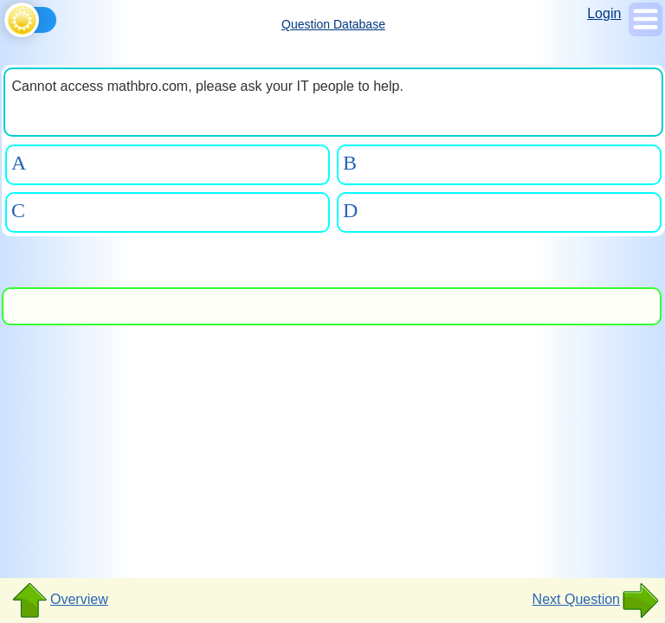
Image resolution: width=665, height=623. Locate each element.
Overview (59, 600)
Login (604, 13)
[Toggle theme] (7, 17)
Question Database (333, 24)
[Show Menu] (645, 31)
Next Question (596, 600)
